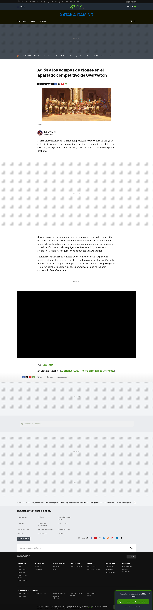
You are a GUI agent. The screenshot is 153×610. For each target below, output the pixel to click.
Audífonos (111, 56)
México (20, 533)
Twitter (131, 21)
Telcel (60, 533)
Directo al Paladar (76, 566)
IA (44, 56)
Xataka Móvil (22, 569)
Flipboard (62, 84)
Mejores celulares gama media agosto (45, 503)
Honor (89, 56)
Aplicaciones (63, 523)
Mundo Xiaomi (22, 580)
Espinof (55, 569)
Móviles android (64, 529)
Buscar (132, 548)
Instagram (100, 537)
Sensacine (56, 566)
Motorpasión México (91, 594)
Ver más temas (23, 539)
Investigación (22, 517)
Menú (22, 7)
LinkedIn (116, 537)
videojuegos (62, 377)
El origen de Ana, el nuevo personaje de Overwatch (87, 370)
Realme (50, 56)
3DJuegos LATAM (40, 593)
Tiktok (121, 537)
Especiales (21, 523)
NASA (96, 56)
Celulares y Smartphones (43, 524)
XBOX (33, 21)
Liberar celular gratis (124, 503)
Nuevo (130, 7)
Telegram (104, 537)
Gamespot (48, 364)
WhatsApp (37, 56)
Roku (103, 56)
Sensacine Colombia (56, 597)
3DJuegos (38, 566)
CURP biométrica (108, 503)
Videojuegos (77, 15)
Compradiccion (110, 572)
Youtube (95, 537)
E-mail (66, 84)
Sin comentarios (46, 84)
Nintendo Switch (61, 56)
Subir (130, 557)
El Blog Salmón (127, 566)
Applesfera (21, 572)
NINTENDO (42, 21)
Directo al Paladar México (76, 594)
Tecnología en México (45, 529)
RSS (108, 537)
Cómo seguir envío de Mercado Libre (73, 503)
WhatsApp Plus (94, 503)
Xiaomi (82, 56)
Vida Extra (38, 569)
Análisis (41, 517)
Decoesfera (109, 569)
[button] (50, 132)
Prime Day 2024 (23, 529)
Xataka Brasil (22, 596)
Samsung (73, 56)
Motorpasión (91, 566)
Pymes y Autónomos (126, 570)
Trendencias (109, 566)
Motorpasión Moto (93, 569)
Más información (92, 608)
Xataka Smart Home (22, 576)
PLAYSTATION (21, 21)
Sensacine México (59, 593)
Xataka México (76, 6)
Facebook (135, 21)
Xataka (20, 566)
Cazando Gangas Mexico (64, 518)
